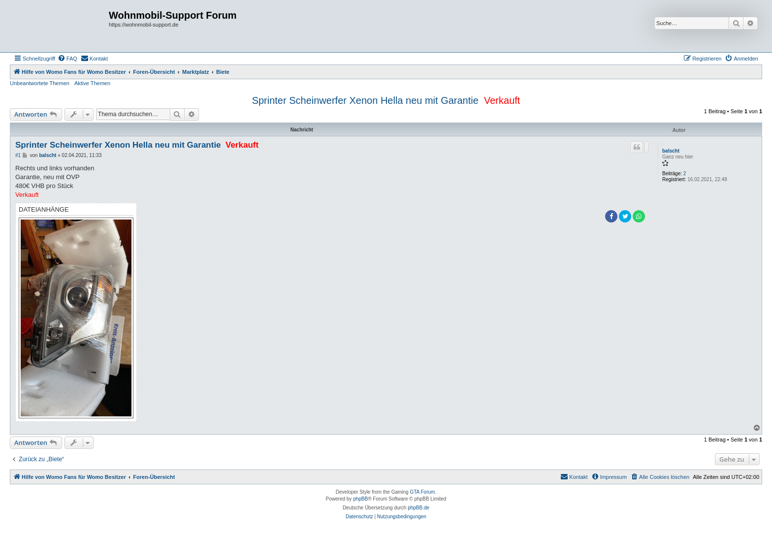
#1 (18, 155)
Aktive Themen (92, 83)
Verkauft (502, 100)
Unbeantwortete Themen (39, 83)
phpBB (360, 499)
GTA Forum (422, 492)
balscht (670, 151)
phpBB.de (418, 507)
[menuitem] (67, 58)
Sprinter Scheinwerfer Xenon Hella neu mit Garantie (365, 100)
